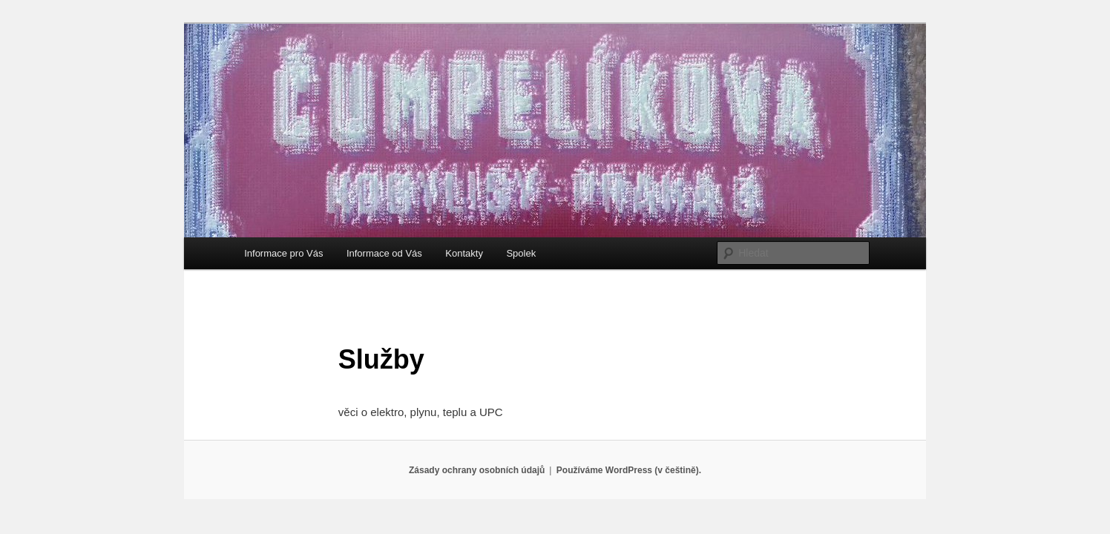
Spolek (521, 253)
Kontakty (464, 253)
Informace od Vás (384, 253)
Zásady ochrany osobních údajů (477, 470)
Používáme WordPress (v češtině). (628, 470)
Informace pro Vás (283, 253)
